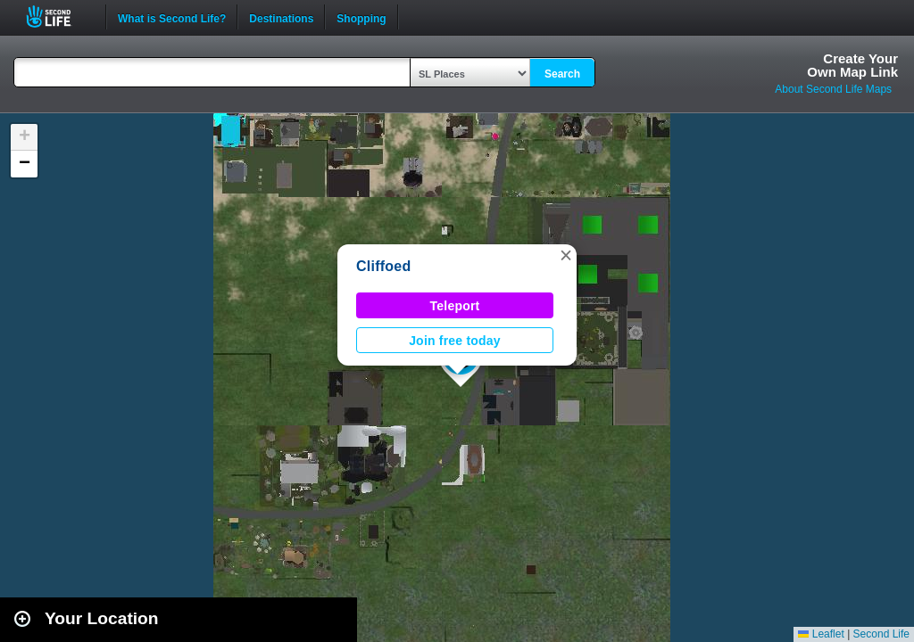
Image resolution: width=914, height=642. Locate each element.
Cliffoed (383, 266)
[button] (566, 255)
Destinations (281, 16)
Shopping (361, 16)
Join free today (455, 340)
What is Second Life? (172, 16)
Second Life (58, 16)
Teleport (455, 306)
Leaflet (820, 634)
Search (562, 74)
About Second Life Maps (833, 89)
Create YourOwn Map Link (852, 65)
